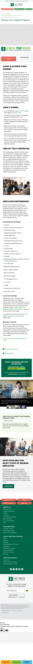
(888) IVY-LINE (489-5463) (16, 586)
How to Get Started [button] (11, 349)
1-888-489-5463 (24, 57)
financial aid (17, 113)
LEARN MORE (8, 486)
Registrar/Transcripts (9, 548)
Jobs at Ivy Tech (7, 519)
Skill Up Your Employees (10, 532)
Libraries (5, 554)
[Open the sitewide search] (27, 1)
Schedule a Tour (9, 500)
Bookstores (6, 546)
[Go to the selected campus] (27, 591)
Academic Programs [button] (7, 9)
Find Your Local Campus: (17, 368)
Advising (5, 542)
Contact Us (6, 560)
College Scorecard (6, 610)
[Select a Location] (16, 421)
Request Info (16, 662)
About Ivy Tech (7, 509)
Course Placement (8, 550)
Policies (19, 610)
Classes (5, 513)
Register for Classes (27, 662)
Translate (20, 597)
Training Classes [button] (19, 9)
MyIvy (4, 538)
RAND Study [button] (9, 353)
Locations (5, 515)
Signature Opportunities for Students (11, 15)
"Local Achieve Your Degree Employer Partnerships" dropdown (16, 308)
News (4, 522)
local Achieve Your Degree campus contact (15, 315)
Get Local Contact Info (8, 59)
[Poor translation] (6, 630)
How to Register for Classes (10, 544)
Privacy (14, 610)
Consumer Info (5, 612)
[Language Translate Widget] (16, 595)
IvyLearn (5, 540)
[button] (23, 1)
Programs (8, 14)
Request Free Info (8, 503)
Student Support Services (10, 564)
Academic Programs (8, 511)
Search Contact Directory (10, 562)
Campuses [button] (28, 9)
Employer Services (8, 528)
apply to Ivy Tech (20, 111)
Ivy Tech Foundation (8, 521)
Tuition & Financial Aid (9, 517)
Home (2, 14)
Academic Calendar (8, 552)
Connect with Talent (8, 530)
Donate (24, 500)
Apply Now (6, 662)
